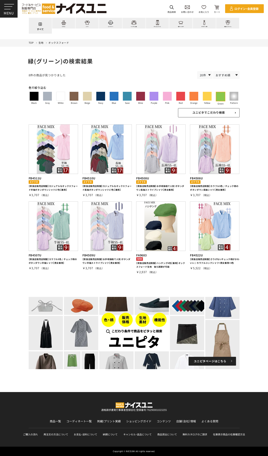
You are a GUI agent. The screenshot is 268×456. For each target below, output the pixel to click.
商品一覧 (55, 421)
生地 (41, 42)
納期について (110, 434)
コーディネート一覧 (79, 421)
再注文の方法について (56, 434)
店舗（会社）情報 (186, 421)
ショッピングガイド (138, 421)
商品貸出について (167, 434)
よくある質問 (209, 421)
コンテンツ (164, 421)
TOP (31, 42)
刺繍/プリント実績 (109, 421)
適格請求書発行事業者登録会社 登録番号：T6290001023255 (134, 410)
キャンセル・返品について (137, 434)
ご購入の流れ (30, 434)
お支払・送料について (85, 434)
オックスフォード (58, 42)
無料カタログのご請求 (195, 434)
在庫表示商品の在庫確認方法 (229, 434)
